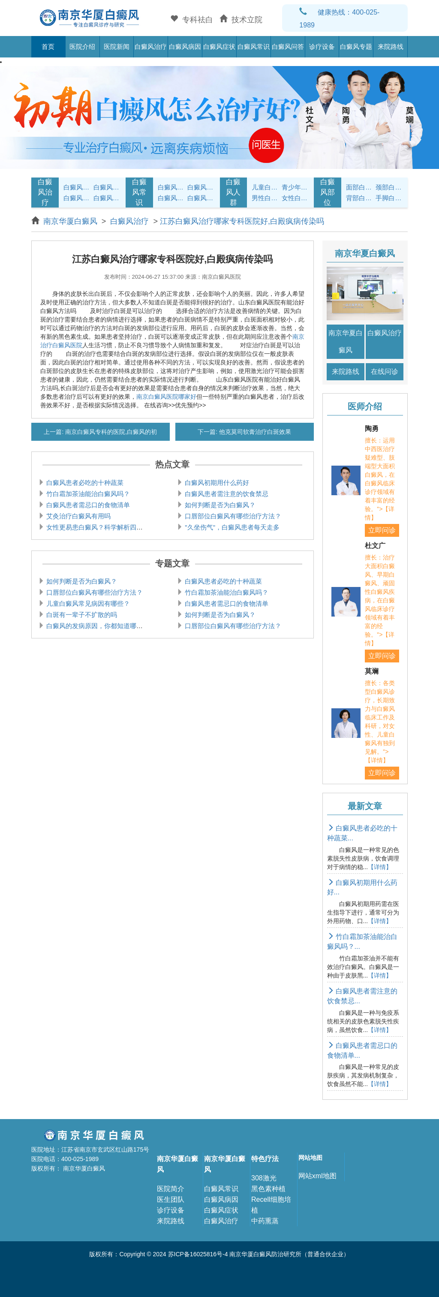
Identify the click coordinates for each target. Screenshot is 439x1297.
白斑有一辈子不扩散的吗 (81, 614)
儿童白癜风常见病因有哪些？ (87, 603)
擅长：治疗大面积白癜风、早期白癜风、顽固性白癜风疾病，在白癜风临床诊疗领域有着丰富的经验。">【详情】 (380, 600)
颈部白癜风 (389, 187)
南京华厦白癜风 (71, 221)
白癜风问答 (288, 46)
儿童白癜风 (265, 187)
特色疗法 (265, 1158)
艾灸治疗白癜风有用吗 (78, 516)
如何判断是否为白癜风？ (219, 505)
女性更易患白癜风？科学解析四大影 (97, 527)
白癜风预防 (201, 198)
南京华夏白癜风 (345, 341)
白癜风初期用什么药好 (216, 482)
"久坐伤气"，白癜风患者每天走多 (231, 527)
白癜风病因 (185, 46)
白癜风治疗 (151, 46)
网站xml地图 (317, 1176)
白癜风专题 (356, 46)
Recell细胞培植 (271, 1205)
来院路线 (390, 46)
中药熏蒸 (265, 1221)
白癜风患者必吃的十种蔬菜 (84, 482)
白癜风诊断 (107, 187)
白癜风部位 (327, 192)
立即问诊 (382, 530)
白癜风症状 (219, 46)
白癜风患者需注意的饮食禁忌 (225, 493)
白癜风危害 (107, 198)
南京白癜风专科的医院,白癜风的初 (110, 431)
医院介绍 (82, 46)
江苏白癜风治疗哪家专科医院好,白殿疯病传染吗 (242, 221)
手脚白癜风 (389, 198)
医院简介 (170, 1188)
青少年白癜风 (295, 187)
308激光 (264, 1178)
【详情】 (380, 867)
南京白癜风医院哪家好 (166, 396)
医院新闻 (116, 46)
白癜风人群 (233, 192)
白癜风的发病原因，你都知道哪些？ (97, 625)
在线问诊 (384, 371)
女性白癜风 (295, 198)
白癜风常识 (254, 46)
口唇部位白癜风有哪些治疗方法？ (232, 516)
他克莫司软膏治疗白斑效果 (254, 431)
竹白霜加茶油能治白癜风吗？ (87, 493)
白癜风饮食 (201, 187)
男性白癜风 (265, 198)
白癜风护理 (171, 187)
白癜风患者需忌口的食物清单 (87, 505)
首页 (48, 46)
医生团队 (170, 1199)
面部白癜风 (359, 187)
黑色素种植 (268, 1188)
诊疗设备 (322, 46)
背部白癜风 (359, 198)
